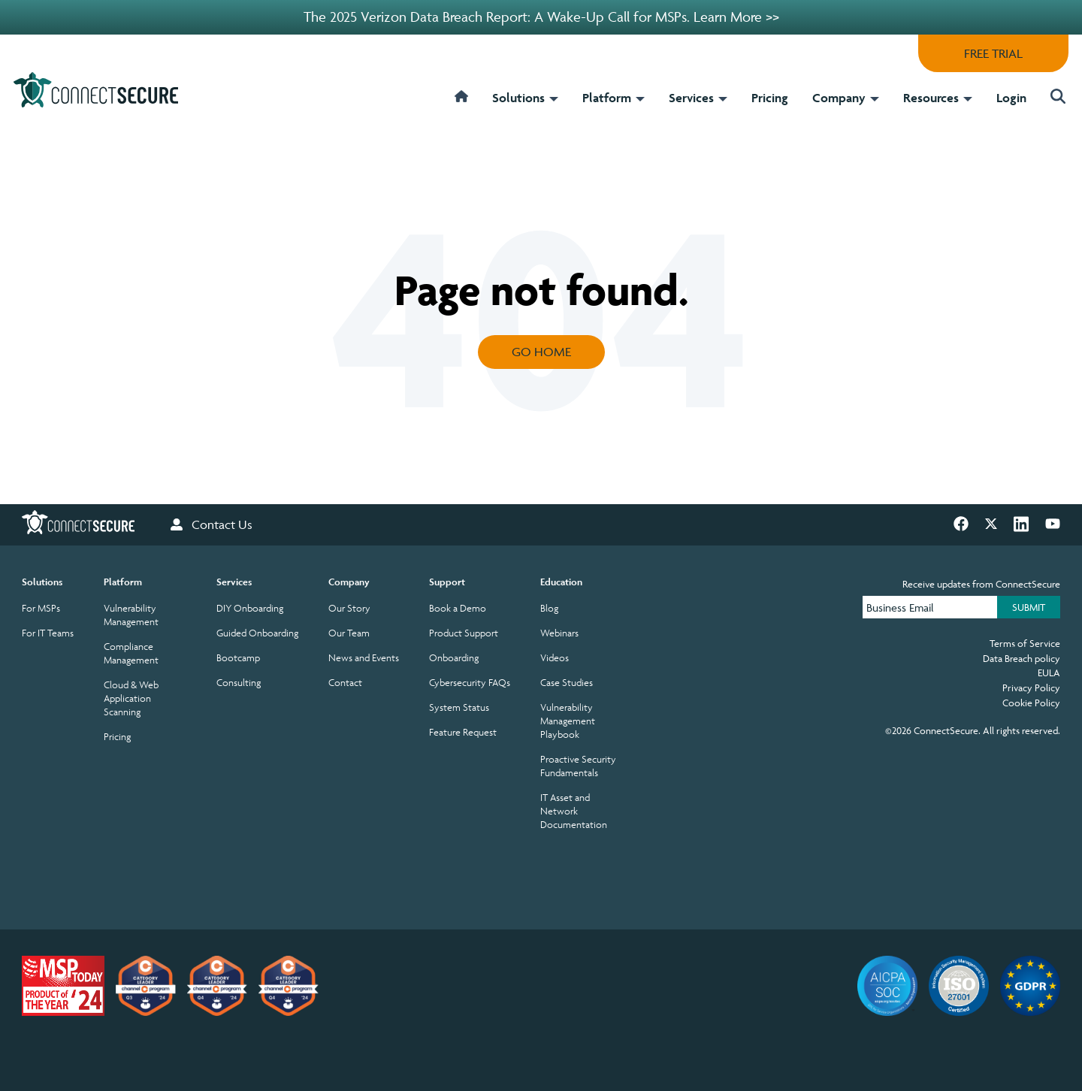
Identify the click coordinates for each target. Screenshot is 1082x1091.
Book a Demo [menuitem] (457, 608)
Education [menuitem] (561, 582)
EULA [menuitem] (1049, 672)
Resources (937, 97)
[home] (461, 106)
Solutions (525, 97)
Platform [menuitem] (123, 582)
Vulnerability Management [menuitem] (131, 615)
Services (698, 97)
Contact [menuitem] (345, 682)
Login (1011, 97)
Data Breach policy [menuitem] (1021, 658)
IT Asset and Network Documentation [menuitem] (573, 811)
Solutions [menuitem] (42, 582)
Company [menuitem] (349, 582)
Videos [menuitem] (554, 657)
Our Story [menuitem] (349, 608)
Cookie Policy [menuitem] (1031, 703)
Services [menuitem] (234, 582)
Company (845, 97)
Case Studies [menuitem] (566, 682)
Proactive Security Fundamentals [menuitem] (578, 766)
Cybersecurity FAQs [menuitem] (469, 682)
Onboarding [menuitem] (454, 657)
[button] (1053, 98)
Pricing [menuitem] (117, 736)
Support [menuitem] (447, 582)
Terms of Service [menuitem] (1025, 643)
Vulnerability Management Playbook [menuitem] (567, 721)
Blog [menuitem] (549, 608)
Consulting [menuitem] (238, 682)
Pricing (769, 97)
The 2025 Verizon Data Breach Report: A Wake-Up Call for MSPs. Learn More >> (541, 17)
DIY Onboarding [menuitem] (249, 608)
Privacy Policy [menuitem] (1031, 687)
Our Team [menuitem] (349, 633)
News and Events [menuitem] (363, 657)
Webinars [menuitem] (559, 633)
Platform (613, 97)
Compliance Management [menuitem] (131, 653)
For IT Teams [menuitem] (48, 633)
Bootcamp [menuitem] (238, 657)
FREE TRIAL (993, 53)
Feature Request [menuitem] (463, 732)
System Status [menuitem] (459, 707)
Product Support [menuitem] (463, 633)
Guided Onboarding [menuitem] (257, 633)
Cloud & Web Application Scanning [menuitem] (131, 698)
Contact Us (211, 525)
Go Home (541, 351)
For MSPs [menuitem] (41, 608)
